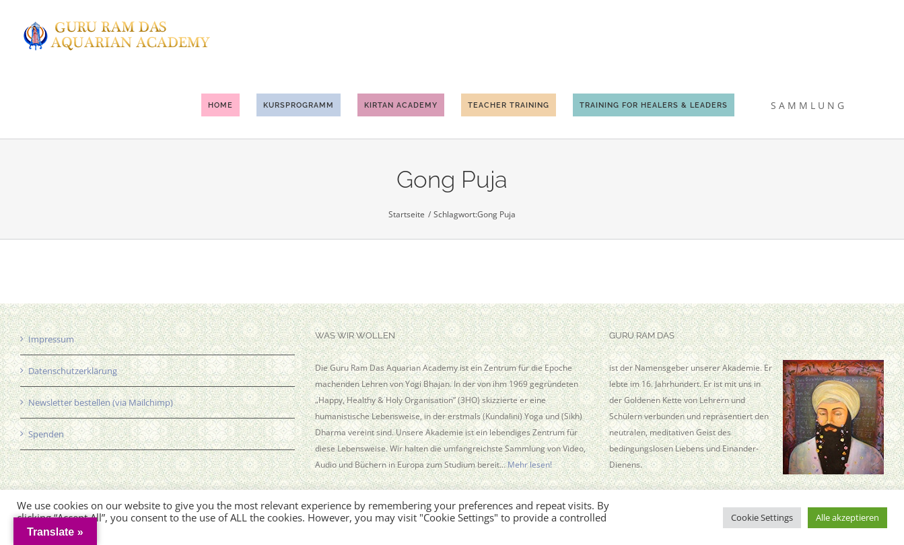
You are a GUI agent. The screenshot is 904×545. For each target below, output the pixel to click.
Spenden (46, 434)
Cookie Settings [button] (762, 517)
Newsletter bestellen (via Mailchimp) (100, 402)
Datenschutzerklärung (72, 371)
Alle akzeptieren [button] (847, 517)
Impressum (51, 339)
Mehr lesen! (530, 464)
